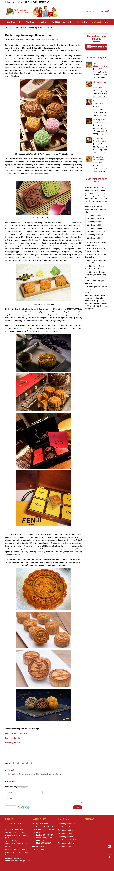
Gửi (77, 807)
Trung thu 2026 (96, 22)
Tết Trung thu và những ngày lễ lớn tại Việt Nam (99, 121)
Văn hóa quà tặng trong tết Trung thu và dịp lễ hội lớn (100, 83)
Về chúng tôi (30, 22)
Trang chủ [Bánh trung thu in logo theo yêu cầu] (8, 28)
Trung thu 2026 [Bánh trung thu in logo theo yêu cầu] (20, 28)
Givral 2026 (56, 22)
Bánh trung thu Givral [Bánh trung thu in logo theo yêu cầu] (13, 743)
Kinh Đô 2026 (43, 22)
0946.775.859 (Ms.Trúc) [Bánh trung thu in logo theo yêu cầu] (22, 2)
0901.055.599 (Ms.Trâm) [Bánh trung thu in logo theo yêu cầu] (42, 2)
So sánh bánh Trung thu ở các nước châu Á (99, 139)
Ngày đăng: (10, 40)
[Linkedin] (23, 763)
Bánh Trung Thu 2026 (14, 22)
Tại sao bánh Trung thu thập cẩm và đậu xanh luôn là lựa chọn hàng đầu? (99, 158)
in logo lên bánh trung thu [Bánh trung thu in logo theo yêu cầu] (42, 173)
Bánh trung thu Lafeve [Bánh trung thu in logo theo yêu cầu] (13, 738)
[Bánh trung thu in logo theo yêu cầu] (40, 11)
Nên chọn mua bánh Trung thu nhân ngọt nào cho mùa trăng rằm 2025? (100, 102)
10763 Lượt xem (33, 40)
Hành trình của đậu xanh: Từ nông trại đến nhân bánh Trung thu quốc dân (34, 774)
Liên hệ (107, 22)
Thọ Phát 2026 (82, 22)
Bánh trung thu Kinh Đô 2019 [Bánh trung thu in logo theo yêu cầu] (16, 733)
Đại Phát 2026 (68, 22)
